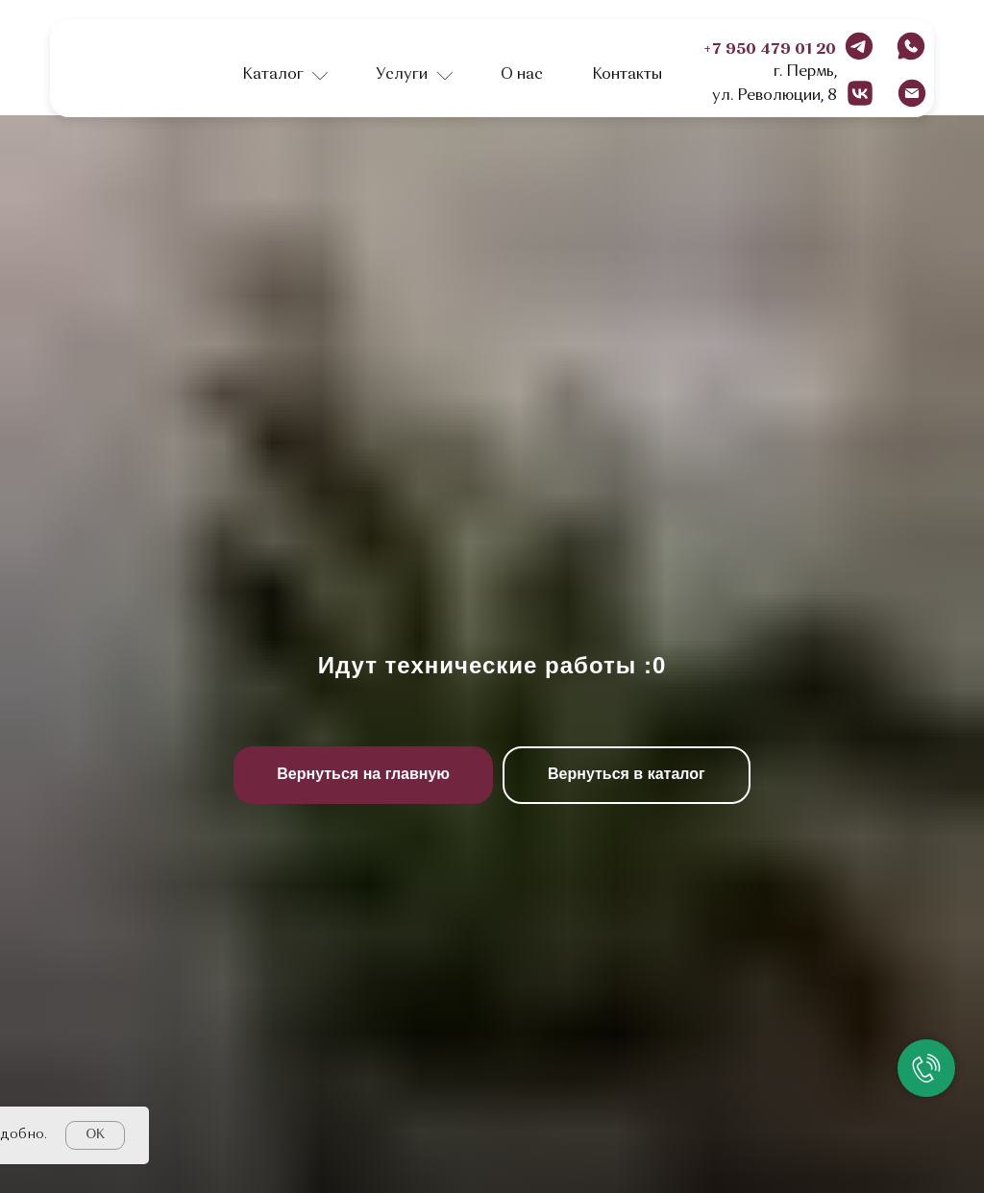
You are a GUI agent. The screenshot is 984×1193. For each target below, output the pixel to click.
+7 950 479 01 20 (769, 50)
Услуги (402, 75)
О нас (522, 75)
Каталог (273, 75)
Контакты (627, 75)
